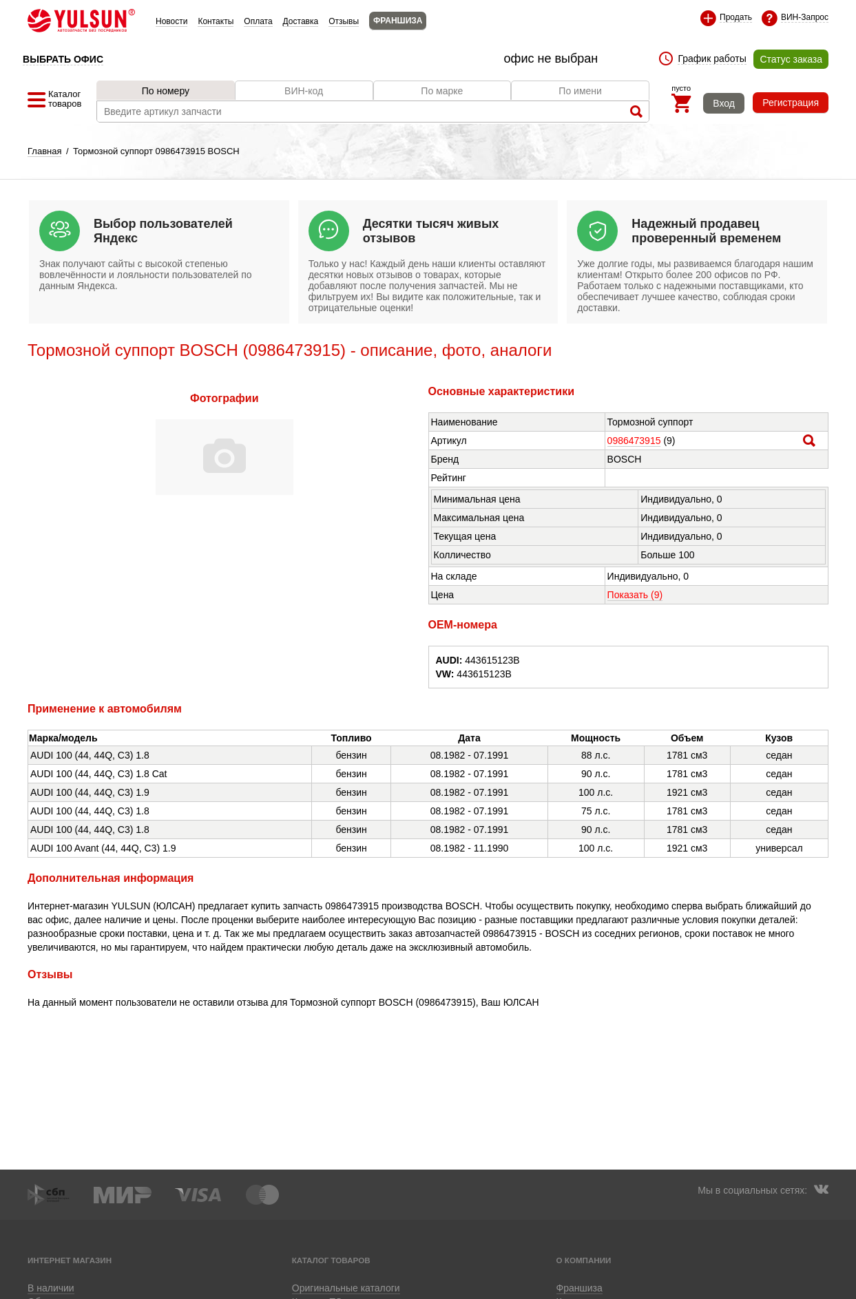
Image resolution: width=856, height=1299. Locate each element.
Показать (635, 594)
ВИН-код (303, 90)
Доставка (301, 21)
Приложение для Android (343, 1287)
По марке (442, 90)
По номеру (165, 90)
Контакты (215, 21)
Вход (724, 103)
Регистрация (790, 102)
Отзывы (343, 21)
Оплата (258, 21)
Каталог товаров (331, 1260)
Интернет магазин (70, 1260)
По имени (580, 90)
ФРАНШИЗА (397, 20)
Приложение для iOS (428, 1287)
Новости (171, 21)
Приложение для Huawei (513, 1287)
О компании (584, 1260)
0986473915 (634, 440)
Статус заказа (791, 59)
